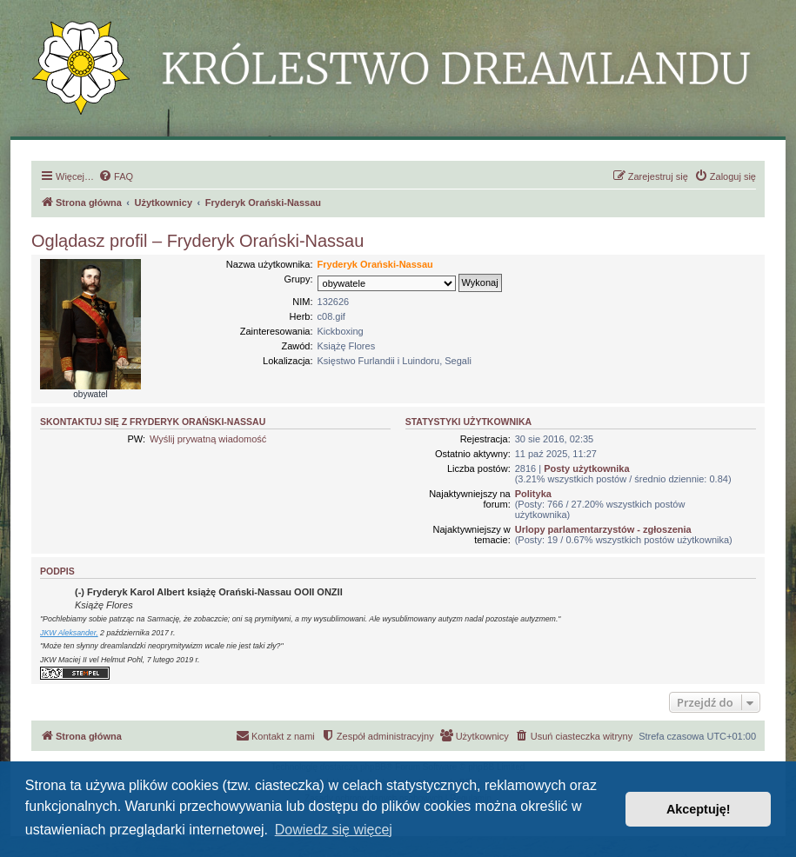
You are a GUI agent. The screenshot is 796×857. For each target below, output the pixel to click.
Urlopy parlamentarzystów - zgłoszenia (603, 529)
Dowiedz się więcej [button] (333, 829)
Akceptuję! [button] (698, 809)
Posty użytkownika (586, 468)
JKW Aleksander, (69, 632)
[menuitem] (115, 176)
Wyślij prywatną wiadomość (208, 439)
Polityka (533, 493)
